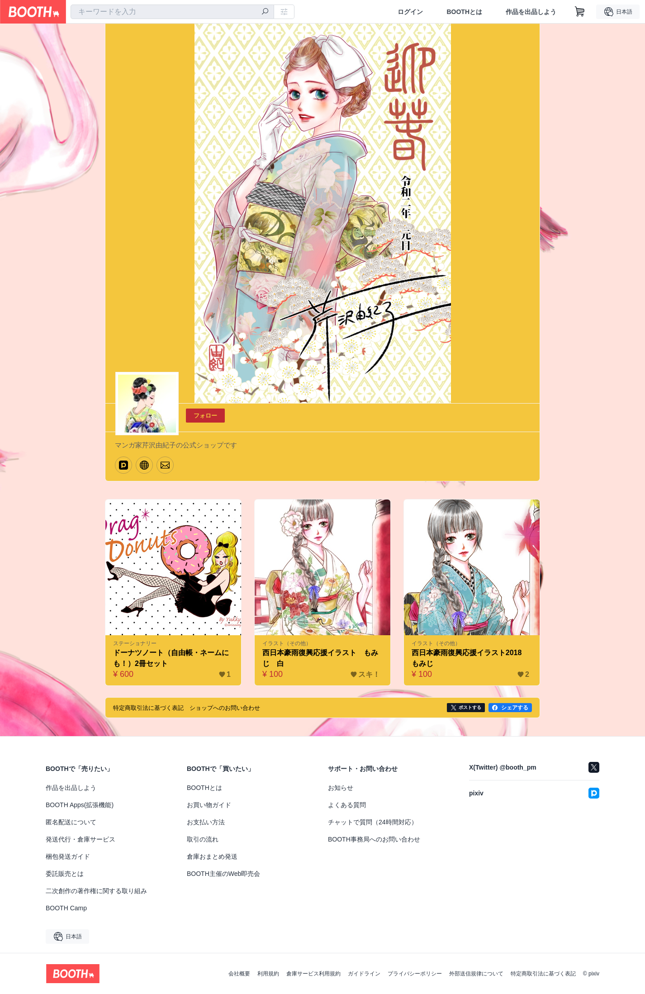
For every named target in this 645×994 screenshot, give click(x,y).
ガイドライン (364, 973)
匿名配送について (71, 822)
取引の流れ (202, 839)
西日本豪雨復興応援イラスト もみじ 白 (320, 658)
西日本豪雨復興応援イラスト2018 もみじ (470, 658)
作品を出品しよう (531, 12)
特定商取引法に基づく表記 (543, 973)
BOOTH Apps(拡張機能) (80, 805)
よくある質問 (347, 805)
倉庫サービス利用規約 (313, 973)
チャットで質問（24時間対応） (372, 822)
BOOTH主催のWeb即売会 (223, 873)
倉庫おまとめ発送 (212, 856)
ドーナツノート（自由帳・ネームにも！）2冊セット (171, 658)
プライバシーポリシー (415, 973)
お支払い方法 (206, 822)
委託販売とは (65, 873)
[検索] (265, 12)
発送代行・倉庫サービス (80, 839)
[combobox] (172, 12)
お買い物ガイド (209, 805)
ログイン (410, 12)
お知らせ (340, 787)
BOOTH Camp (66, 908)
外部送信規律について (476, 973)
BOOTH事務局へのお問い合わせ (374, 839)
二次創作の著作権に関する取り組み (96, 890)
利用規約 (268, 973)
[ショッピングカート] (580, 12)
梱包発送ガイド (68, 856)
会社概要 (239, 973)
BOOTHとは (464, 12)
